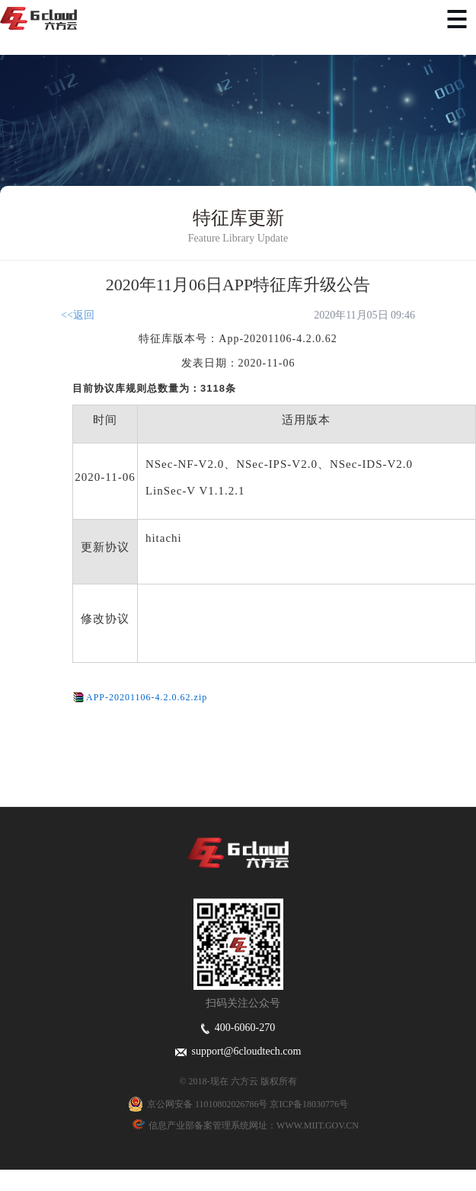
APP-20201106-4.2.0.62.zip (146, 697)
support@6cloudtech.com (238, 1051)
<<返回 (77, 315)
